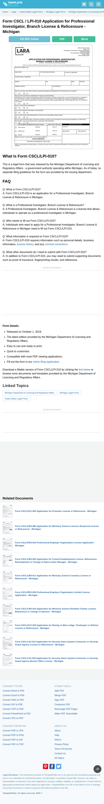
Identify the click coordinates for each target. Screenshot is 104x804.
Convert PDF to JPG (13, 730)
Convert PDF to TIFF (13, 744)
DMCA (58, 739)
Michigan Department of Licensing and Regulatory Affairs (29, 393)
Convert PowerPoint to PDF (17, 713)
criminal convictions (56, 244)
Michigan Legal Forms (69, 393)
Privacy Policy (62, 744)
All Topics (59, 758)
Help (57, 735)
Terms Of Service (63, 749)
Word (84, 39)
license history (25, 244)
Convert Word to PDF (13, 690)
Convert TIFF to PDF (13, 709)
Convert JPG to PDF (13, 718)
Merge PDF (60, 695)
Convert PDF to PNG (13, 735)
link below (84, 369)
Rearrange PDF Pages (66, 709)
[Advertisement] (52, 292)
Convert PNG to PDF (13, 700)
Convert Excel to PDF (14, 695)
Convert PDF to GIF (13, 739)
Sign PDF (59, 700)
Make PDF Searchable (66, 713)
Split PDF (59, 690)
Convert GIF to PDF (13, 704)
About (58, 730)
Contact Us (60, 753)
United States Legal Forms (16, 399)
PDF (62, 39)
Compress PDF (62, 704)
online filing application (46, 361)
